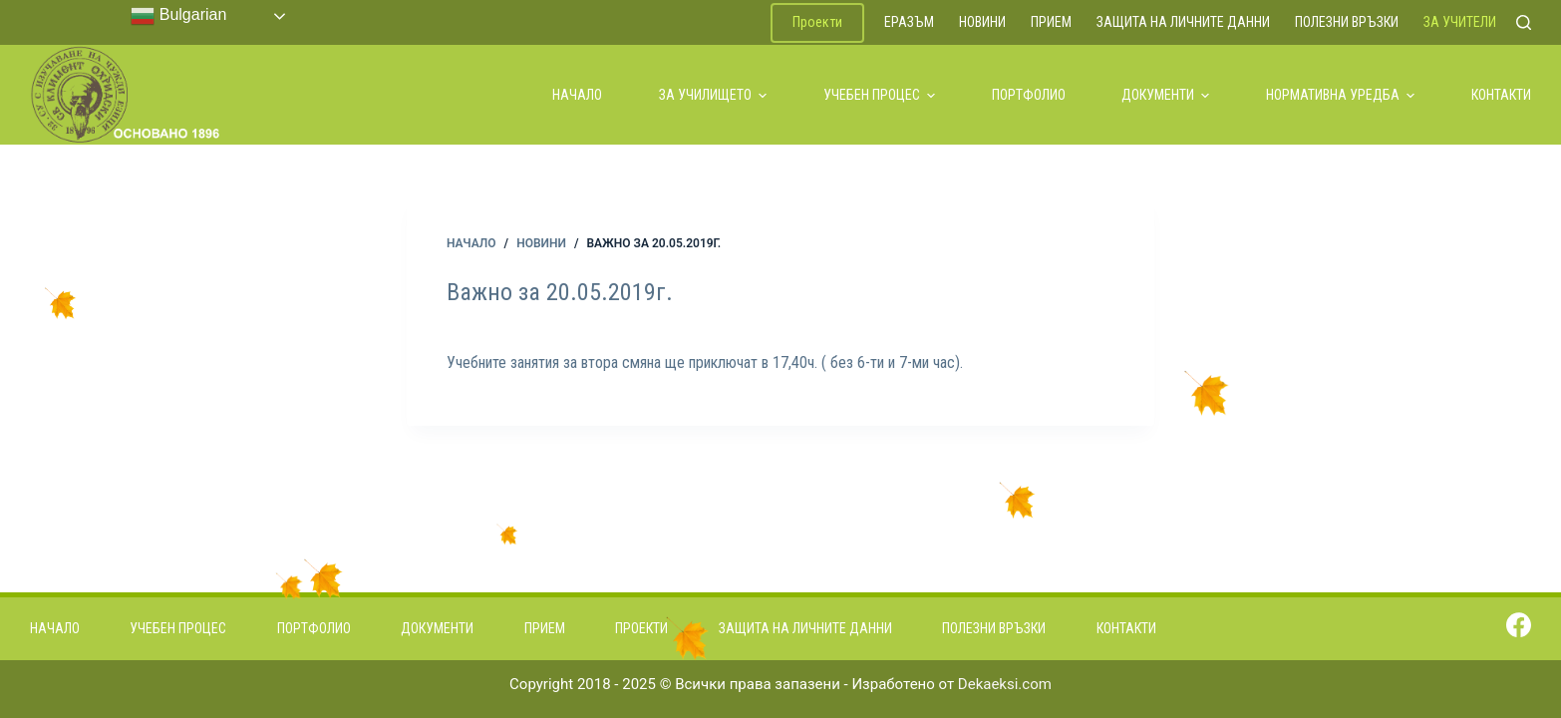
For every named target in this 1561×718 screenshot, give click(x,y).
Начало (577, 95)
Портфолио (1029, 95)
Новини (982, 22)
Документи (1165, 95)
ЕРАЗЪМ (909, 22)
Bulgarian (178, 16)
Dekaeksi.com (1005, 684)
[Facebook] (1518, 624)
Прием (1051, 22)
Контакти (1501, 95)
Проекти (817, 22)
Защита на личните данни (1183, 22)
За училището (713, 95)
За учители (1459, 22)
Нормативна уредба (1340, 95)
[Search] (1523, 22)
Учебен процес (879, 95)
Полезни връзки (1347, 22)
